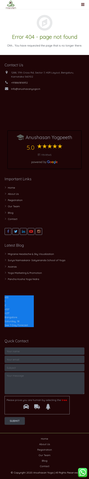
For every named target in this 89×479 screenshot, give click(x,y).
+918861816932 (19, 82)
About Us (13, 193)
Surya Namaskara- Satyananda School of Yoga (36, 260)
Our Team (14, 206)
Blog (10, 212)
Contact (12, 218)
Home (11, 187)
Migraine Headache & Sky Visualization (31, 253)
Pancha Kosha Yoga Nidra (23, 279)
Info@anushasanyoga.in (25, 88)
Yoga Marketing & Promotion (25, 272)
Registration (15, 200)
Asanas (12, 266)
